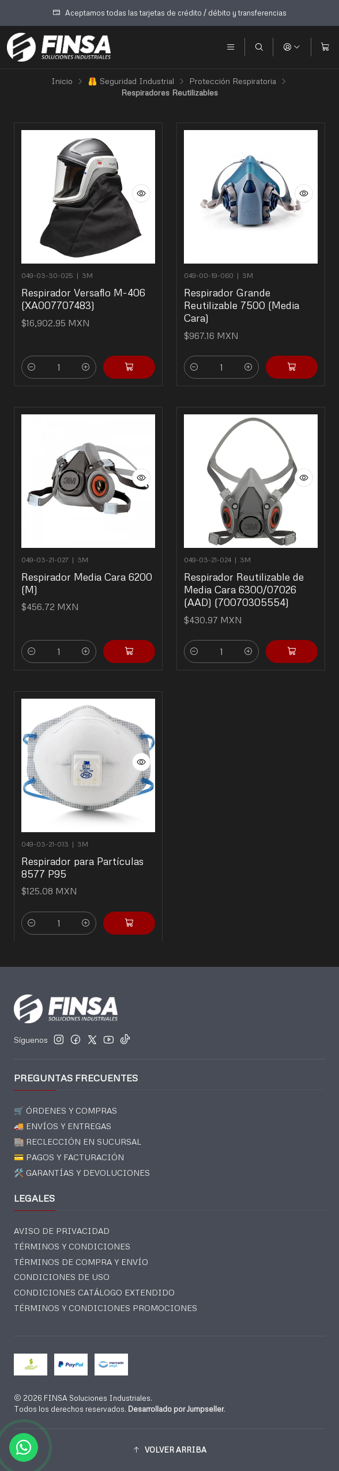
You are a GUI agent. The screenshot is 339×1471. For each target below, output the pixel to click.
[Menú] (231, 47)
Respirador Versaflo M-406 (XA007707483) (83, 298)
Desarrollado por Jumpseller (176, 1408)
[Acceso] (291, 47)
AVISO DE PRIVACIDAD (62, 1231)
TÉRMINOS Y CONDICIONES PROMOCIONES (105, 1308)
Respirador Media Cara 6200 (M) (87, 578)
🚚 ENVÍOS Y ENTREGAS (62, 1126)
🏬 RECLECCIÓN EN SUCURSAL (77, 1141)
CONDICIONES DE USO (62, 1277)
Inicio (62, 81)
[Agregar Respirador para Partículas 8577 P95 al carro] (124, 912)
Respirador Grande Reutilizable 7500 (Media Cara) (241, 305)
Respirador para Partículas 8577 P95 (83, 862)
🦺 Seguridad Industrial (131, 81)
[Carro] (325, 47)
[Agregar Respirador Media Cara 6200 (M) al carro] (124, 640)
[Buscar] (259, 47)
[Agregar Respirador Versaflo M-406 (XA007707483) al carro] (129, 367)
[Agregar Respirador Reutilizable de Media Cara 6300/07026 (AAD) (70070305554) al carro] (287, 640)
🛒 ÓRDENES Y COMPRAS (65, 1110)
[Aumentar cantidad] (86, 367)
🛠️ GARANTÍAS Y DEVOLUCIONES (82, 1172)
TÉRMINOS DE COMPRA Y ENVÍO (81, 1262)
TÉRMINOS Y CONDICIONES (72, 1246)
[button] (169, 1450)
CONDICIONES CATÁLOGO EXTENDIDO (94, 1292)
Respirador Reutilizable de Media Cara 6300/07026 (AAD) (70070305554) (244, 584)
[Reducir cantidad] (32, 367)
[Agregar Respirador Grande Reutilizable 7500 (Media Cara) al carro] (292, 367)
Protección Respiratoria (232, 81)
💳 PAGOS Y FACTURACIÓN (69, 1157)
